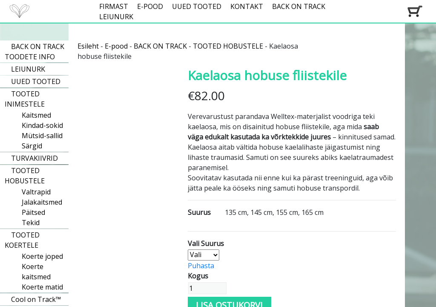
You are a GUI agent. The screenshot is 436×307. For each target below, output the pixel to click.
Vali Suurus (206, 243)
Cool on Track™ (36, 299)
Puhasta (201, 265)
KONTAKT (246, 6)
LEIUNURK (116, 16)
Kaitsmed (36, 115)
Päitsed (33, 212)
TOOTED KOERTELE (22, 240)
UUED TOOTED (196, 6)
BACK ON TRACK (298, 6)
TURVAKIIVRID (34, 158)
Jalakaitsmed (42, 202)
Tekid (31, 222)
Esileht (88, 46)
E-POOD (150, 6)
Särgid (32, 146)
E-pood (116, 46)
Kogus (198, 276)
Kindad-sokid (42, 125)
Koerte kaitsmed (36, 271)
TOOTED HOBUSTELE (25, 175)
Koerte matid (42, 287)
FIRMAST (113, 6)
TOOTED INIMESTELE (25, 99)
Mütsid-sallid (42, 135)
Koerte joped (42, 256)
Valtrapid (36, 192)
